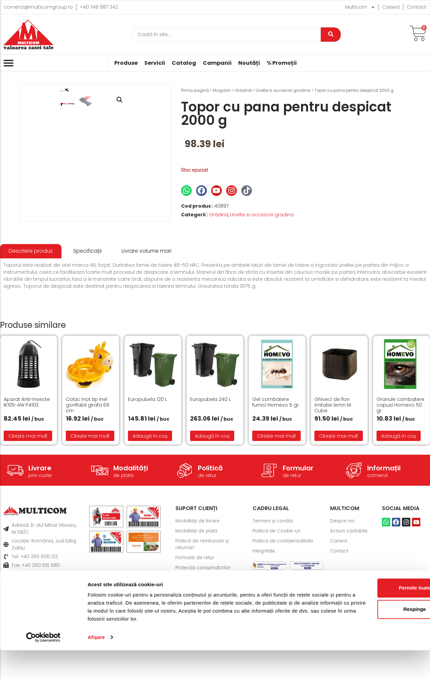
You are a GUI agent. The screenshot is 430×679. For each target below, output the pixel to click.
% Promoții (282, 63)
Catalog (184, 63)
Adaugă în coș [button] (150, 498)
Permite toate (374, 616)
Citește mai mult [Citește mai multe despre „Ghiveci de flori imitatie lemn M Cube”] (338, 498)
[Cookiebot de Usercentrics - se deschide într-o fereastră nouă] (43, 666)
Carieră (391, 7)
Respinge (374, 638)
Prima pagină (195, 90)
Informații (384, 530)
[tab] (30, 314)
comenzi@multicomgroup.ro (38, 7)
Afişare (96, 666)
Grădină (243, 90)
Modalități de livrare (198, 584)
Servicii (154, 63)
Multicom (360, 7)
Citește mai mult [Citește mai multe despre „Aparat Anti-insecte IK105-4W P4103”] (27, 498)
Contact (416, 7)
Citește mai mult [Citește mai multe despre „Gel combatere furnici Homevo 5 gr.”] (276, 498)
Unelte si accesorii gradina (283, 90)
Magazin (222, 90)
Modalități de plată (197, 594)
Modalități (130, 530)
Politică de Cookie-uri (278, 594)
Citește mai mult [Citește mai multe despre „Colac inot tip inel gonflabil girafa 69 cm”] (90, 498)
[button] (155, 100)
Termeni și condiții (274, 584)
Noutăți (249, 63)
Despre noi (343, 584)
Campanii (217, 63)
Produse (126, 63)
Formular (298, 530)
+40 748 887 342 (99, 7)
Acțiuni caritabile (350, 594)
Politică (210, 530)
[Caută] (226, 34)
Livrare (39, 530)
